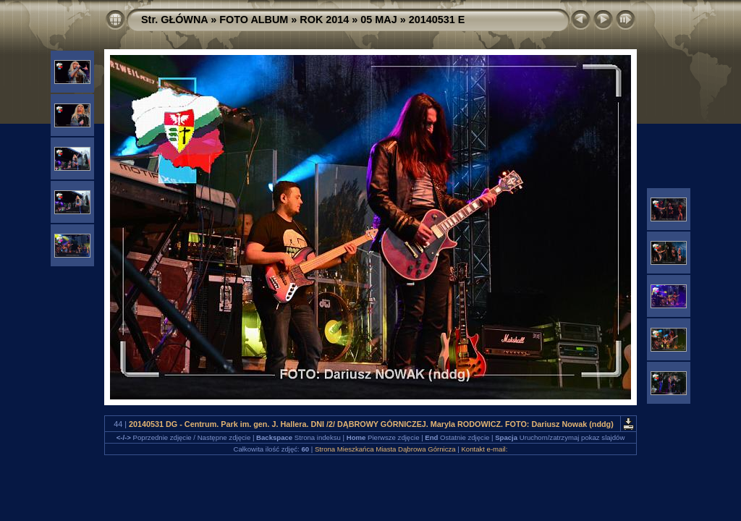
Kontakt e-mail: (484, 449)
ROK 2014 (324, 19)
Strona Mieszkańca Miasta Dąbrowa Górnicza (385, 449)
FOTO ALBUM (253, 19)
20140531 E (437, 19)
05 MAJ (378, 19)
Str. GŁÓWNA (174, 19)
